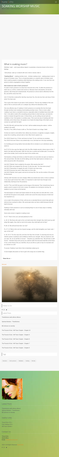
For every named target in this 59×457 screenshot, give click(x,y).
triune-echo (20, 444)
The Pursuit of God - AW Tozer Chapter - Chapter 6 (16, 347)
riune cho (7, 1)
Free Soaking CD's (7, 424)
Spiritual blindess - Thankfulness (11, 321)
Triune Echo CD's (7, 422)
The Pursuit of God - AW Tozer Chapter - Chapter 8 (16, 339)
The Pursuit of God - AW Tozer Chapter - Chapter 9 (16, 334)
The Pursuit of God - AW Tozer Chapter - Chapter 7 (16, 343)
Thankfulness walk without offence (11, 317)
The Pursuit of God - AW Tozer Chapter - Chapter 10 (16, 330)
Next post (4, 264)
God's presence (12, 360)
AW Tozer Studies (7, 426)
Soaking (27, 360)
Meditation (21, 360)
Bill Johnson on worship (8, 326)
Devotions (5, 360)
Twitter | (15, 258)
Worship (33, 360)
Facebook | (22, 258)
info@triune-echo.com (12, 439)
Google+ (28, 258)
